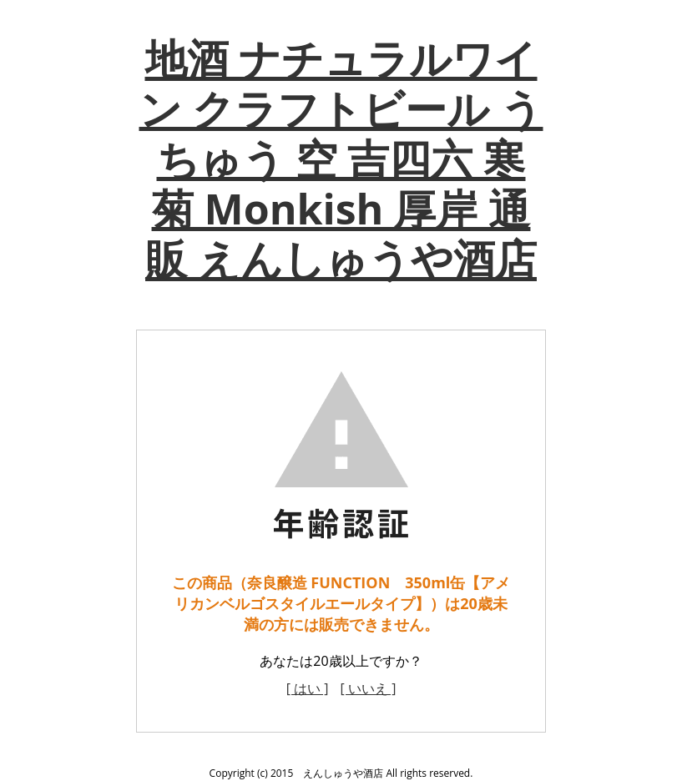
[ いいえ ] (369, 688)
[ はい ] (307, 688)
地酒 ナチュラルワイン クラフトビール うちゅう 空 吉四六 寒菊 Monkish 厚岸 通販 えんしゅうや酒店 (341, 158)
